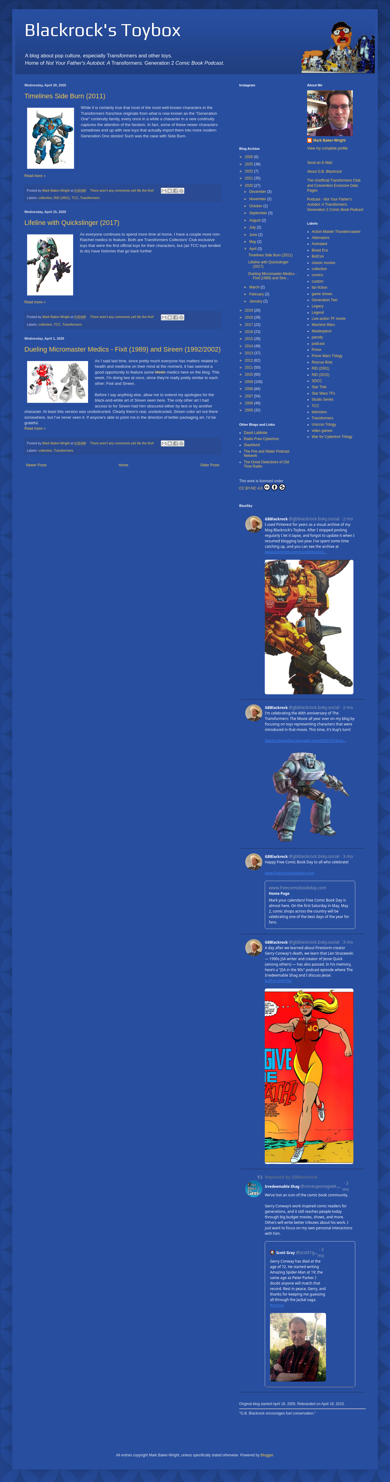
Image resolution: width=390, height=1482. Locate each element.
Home (123, 465)
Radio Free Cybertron (261, 439)
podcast (318, 344)
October (256, 206)
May (253, 242)
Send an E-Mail (319, 163)
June (253, 235)
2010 (249, 374)
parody (317, 337)
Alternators (320, 238)
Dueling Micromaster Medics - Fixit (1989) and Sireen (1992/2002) (122, 349)
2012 (249, 360)
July (253, 227)
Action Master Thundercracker (336, 232)
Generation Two (325, 300)
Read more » (34, 176)
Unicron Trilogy (324, 424)
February (257, 294)
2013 (249, 353)
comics (317, 275)
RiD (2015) (320, 375)
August (255, 220)
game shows (322, 294)
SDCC (317, 381)
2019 (249, 310)
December (258, 192)
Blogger (267, 1455)
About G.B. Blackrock (324, 171)
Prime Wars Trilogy (327, 356)
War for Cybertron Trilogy (332, 437)
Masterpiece (322, 331)
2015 (249, 339)
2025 (249, 164)
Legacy (318, 306)
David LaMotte (255, 433)
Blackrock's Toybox (102, 29)
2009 (249, 382)
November (258, 199)
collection (45, 198)
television (319, 412)
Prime (316, 350)
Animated (319, 244)
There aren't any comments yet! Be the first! (122, 190)
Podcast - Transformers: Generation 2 (335, 204)
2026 (249, 157)
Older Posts (209, 465)
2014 (249, 346)
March (255, 287)
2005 (249, 410)
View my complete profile (327, 148)
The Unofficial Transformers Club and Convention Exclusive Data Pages (333, 185)
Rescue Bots (322, 362)
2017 (249, 325)
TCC (75, 198)
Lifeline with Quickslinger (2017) (71, 222)
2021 (249, 178)
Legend (318, 312)
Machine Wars (323, 325)
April (253, 249)
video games (322, 430)
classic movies (323, 263)
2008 (249, 389)
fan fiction (319, 287)
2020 (249, 185)
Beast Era (320, 250)
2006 (249, 403)
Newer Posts (36, 465)
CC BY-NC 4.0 (262, 487)
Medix (160, 372)
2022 (249, 171)
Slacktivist (252, 445)
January (256, 301)
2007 (249, 396)
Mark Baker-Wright (329, 140)
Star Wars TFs (323, 393)
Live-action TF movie (329, 318)
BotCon (318, 256)
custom (318, 281)
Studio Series (322, 399)
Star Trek (319, 387)
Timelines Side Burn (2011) (64, 96)
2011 (249, 367)
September (258, 213)
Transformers (90, 198)
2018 (249, 317)
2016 (249, 332)
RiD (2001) (62, 198)
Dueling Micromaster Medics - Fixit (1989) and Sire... (272, 276)
